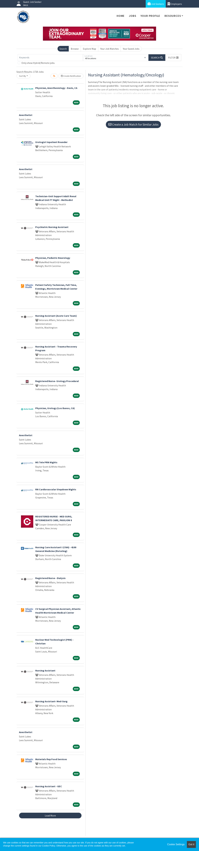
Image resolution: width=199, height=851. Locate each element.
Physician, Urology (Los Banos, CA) (55, 408)
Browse (75, 48)
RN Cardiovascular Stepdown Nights (55, 489)
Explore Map (89, 48)
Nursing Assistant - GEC (48, 786)
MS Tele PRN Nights (46, 462)
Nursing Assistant (45, 670)
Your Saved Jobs (131, 48)
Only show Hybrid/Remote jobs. (38, 62)
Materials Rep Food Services (51, 759)
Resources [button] (172, 16)
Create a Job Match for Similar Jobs (133, 124)
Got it (191, 844)
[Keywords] (50, 57)
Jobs (132, 16)
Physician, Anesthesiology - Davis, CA (56, 87)
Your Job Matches (109, 48)
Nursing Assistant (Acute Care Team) (56, 315)
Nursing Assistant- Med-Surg (51, 701)
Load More (50, 815)
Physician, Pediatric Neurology (52, 257)
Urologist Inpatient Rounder (51, 142)
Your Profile (150, 16)
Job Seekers (156, 4)
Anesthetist (25, 115)
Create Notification (71, 76)
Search (63, 48)
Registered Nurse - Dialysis (50, 578)
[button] (173, 57)
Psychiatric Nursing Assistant (51, 227)
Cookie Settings (176, 844)
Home (121, 16)
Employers (175, 4)
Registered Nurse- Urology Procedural (57, 381)
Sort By (22, 76)
